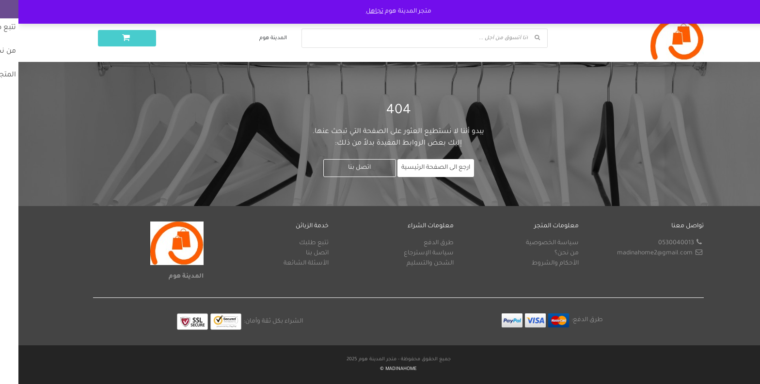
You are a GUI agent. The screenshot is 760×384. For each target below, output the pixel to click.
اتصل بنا (341, 167)
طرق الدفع (420, 243)
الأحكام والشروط (536, 263)
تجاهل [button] (356, 11)
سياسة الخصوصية (533, 243)
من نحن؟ (548, 253)
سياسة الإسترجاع (410, 253)
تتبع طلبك (295, 243)
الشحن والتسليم (411, 263)
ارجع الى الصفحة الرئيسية (417, 167)
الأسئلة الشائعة (287, 263)
